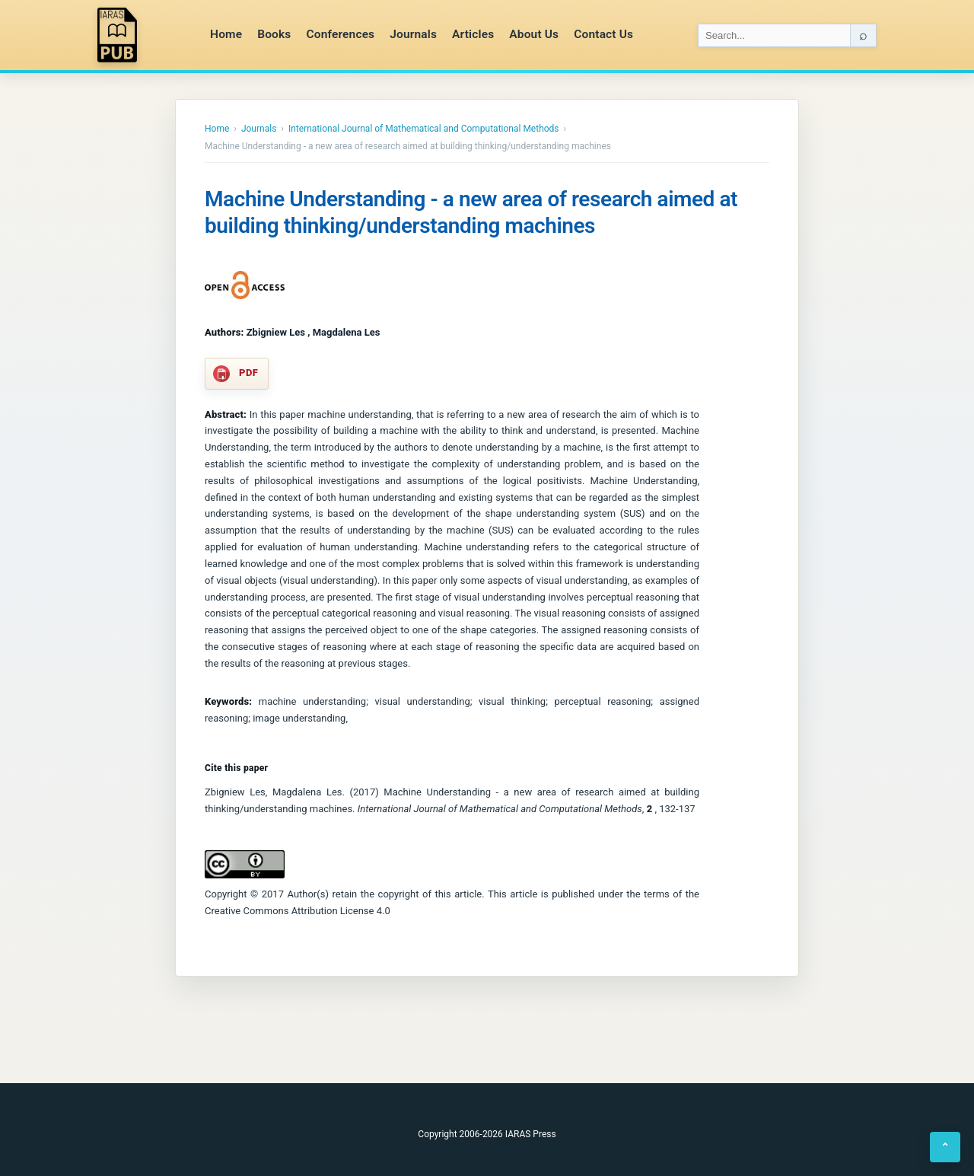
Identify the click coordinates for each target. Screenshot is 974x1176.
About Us (534, 34)
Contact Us (603, 34)
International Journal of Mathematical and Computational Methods (423, 128)
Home (226, 34)
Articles (473, 34)
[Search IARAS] (774, 35)
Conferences (340, 34)
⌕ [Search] (863, 35)
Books (274, 34)
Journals (413, 34)
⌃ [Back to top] (945, 1147)
